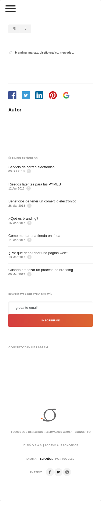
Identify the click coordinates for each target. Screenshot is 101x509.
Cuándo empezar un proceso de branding (40, 270)
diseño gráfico (49, 52)
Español (46, 459)
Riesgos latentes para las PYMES (34, 184)
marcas (33, 52)
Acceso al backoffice (61, 445)
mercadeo (66, 52)
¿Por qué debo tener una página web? (38, 253)
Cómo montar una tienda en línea (34, 236)
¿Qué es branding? (23, 218)
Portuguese (64, 459)
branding (21, 52)
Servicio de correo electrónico (31, 167)
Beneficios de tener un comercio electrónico (42, 201)
